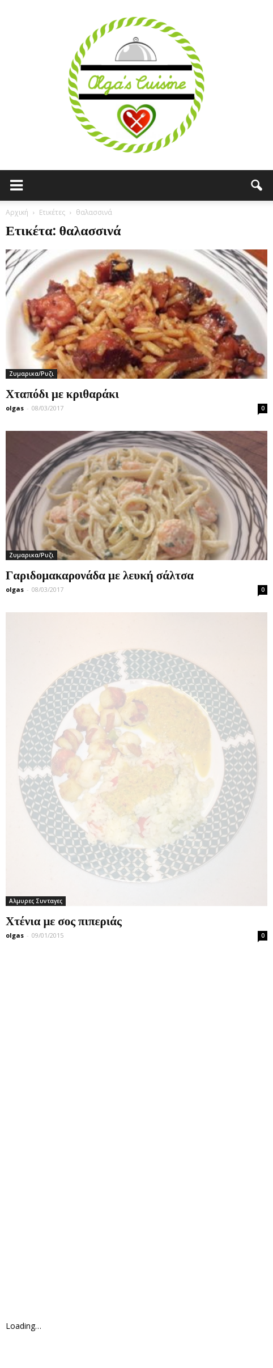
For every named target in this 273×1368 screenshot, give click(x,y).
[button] (257, 185)
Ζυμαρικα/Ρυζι (31, 374)
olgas (15, 408)
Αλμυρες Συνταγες (35, 901)
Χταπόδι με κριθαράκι (62, 393)
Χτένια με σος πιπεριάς (64, 920)
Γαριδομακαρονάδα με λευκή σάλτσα (100, 574)
